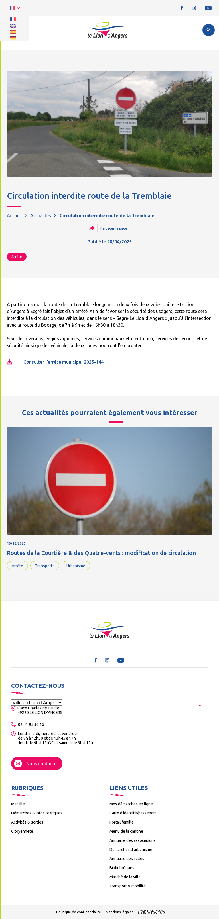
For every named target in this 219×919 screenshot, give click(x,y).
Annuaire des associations (133, 840)
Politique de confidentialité (78, 912)
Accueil (14, 215)
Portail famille (122, 822)
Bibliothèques (122, 867)
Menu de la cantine (126, 831)
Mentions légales (119, 912)
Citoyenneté (22, 831)
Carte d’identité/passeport (133, 813)
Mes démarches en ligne (131, 804)
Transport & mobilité (128, 886)
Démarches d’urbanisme (131, 849)
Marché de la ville (125, 877)
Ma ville (18, 804)
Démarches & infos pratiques (36, 813)
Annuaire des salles (127, 858)
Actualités (40, 215)
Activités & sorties (27, 822)
